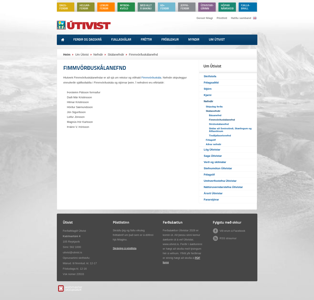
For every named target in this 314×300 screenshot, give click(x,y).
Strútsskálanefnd (219, 124)
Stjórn (208, 88)
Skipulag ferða (214, 106)
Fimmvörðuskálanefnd (222, 119)
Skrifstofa (210, 76)
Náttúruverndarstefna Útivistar (223, 187)
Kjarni (208, 95)
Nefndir (208, 101)
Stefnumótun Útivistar (218, 168)
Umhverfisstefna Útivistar (220, 180)
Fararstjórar (211, 199)
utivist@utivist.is (72, 252)
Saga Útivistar (213, 155)
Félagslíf (211, 139)
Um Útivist (81, 54)
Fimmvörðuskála (151, 77)
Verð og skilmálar (215, 162)
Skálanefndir (213, 111)
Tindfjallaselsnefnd (220, 135)
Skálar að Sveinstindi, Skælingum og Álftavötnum (230, 129)
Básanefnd (215, 115)
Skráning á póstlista (124, 248)
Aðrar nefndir (213, 144)
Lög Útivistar (212, 149)
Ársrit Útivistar (213, 193)
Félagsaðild (211, 82)
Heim (67, 54)
